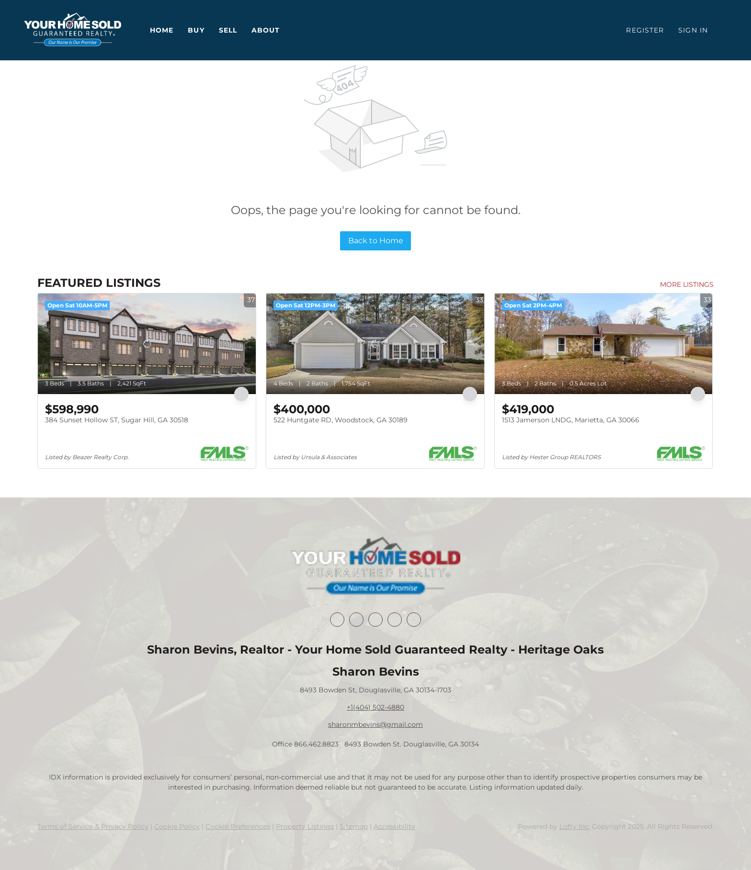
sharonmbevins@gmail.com (375, 724)
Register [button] (645, 30)
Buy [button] (196, 30)
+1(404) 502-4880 (375, 707)
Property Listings (305, 826)
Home (161, 30)
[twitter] (375, 619)
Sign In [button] (693, 30)
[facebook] (337, 619)
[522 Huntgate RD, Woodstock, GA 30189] (375, 344)
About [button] (265, 30)
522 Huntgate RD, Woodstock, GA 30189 (340, 420)
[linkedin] (356, 619)
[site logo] (375, 567)
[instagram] (394, 619)
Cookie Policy (177, 826)
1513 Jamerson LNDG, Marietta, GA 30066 (570, 420)
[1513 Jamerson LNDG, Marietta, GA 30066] (604, 344)
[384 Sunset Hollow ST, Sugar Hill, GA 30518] (147, 344)
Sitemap (354, 826)
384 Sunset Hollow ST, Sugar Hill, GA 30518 (116, 420)
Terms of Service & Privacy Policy (92, 826)
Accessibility (394, 826)
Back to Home (375, 240)
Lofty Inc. (574, 826)
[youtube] (414, 619)
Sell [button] (228, 30)
